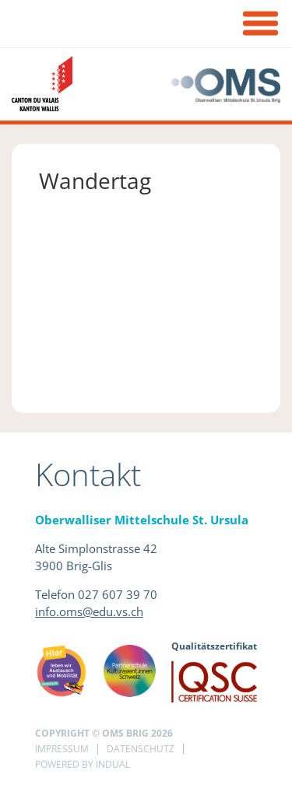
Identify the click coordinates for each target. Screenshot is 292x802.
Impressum (62, 748)
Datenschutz (140, 748)
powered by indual (82, 764)
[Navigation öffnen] (260, 25)
